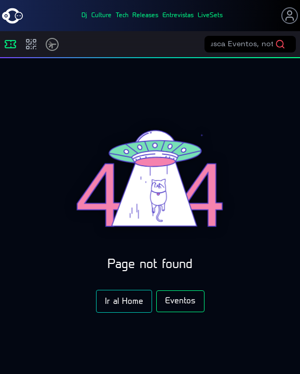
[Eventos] (10, 44)
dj (84, 15)
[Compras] (31, 44)
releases (145, 15)
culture (101, 15)
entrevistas (178, 15)
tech (122, 15)
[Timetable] (52, 44)
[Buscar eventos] (243, 44)
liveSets (210, 15)
